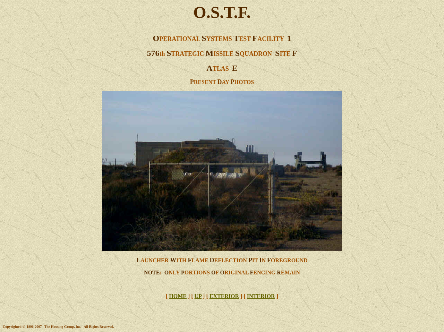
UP (198, 296)
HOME (178, 296)
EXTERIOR (224, 296)
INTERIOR (261, 296)
